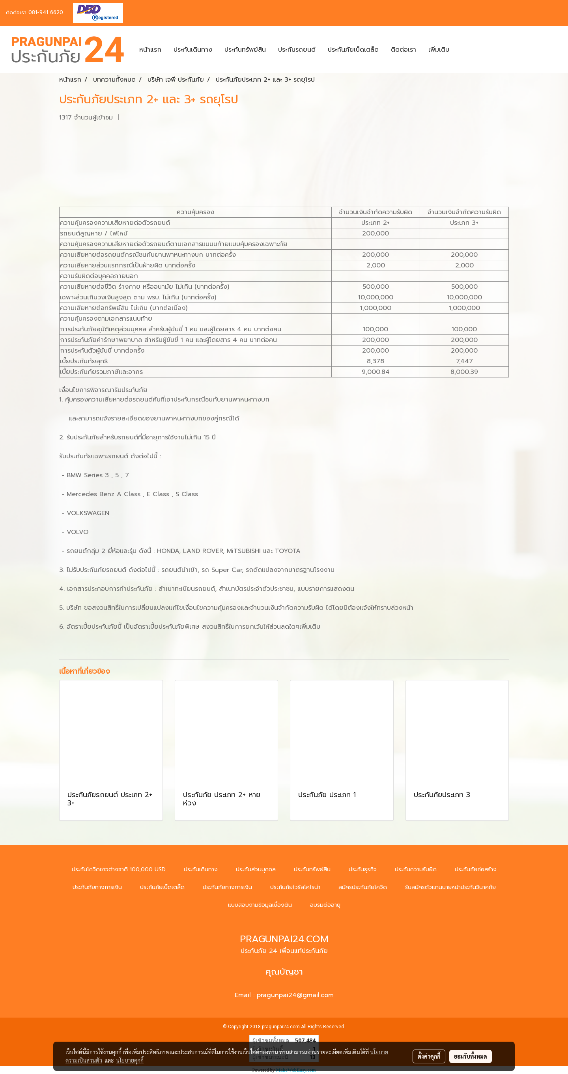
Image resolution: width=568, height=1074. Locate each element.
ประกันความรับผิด (416, 869)
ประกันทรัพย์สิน (245, 49)
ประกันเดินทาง (193, 49)
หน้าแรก (150, 49)
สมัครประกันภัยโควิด (362, 887)
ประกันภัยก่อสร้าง (476, 869)
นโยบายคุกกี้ (130, 1060)
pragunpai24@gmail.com (295, 995)
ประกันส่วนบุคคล (256, 869)
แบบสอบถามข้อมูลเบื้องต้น (260, 905)
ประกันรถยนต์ (297, 49)
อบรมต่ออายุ (325, 905)
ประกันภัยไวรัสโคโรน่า (295, 887)
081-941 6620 (45, 12)
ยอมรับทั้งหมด (470, 1056)
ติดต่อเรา (403, 49)
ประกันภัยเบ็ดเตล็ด (353, 49)
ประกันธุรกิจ (363, 869)
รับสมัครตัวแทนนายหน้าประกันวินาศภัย (450, 887)
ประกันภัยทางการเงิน (97, 887)
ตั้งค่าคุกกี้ (429, 1056)
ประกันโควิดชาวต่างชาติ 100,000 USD (119, 869)
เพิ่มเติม (438, 49)
